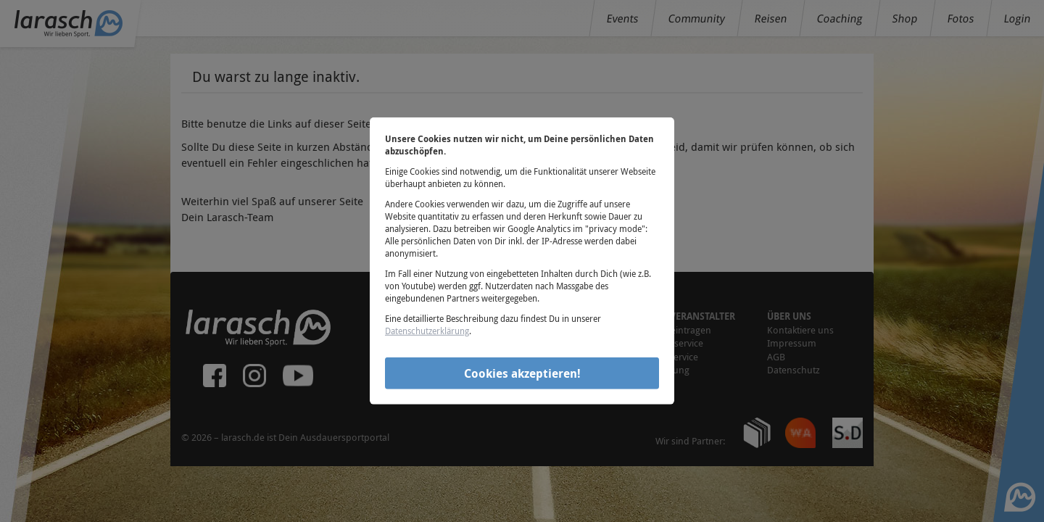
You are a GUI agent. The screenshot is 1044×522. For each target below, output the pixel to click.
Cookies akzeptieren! (522, 373)
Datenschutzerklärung (427, 330)
